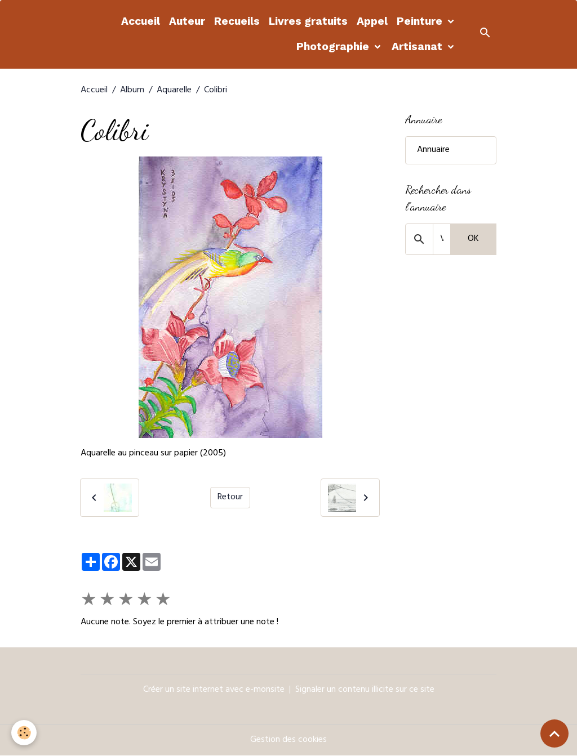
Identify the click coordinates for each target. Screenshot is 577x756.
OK (473, 239)
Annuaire (433, 150)
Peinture (421, 21)
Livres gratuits (308, 21)
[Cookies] (24, 732)
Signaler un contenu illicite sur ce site (364, 690)
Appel (372, 21)
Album (132, 90)
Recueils (237, 21)
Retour (230, 497)
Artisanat (418, 46)
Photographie (334, 46)
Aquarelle (174, 90)
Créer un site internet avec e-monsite (214, 690)
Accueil (140, 21)
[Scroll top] (554, 733)
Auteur (187, 21)
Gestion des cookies (288, 740)
